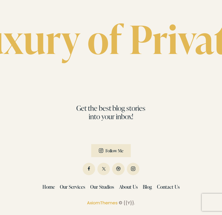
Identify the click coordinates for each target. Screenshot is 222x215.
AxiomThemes (102, 203)
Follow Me (114, 150)
